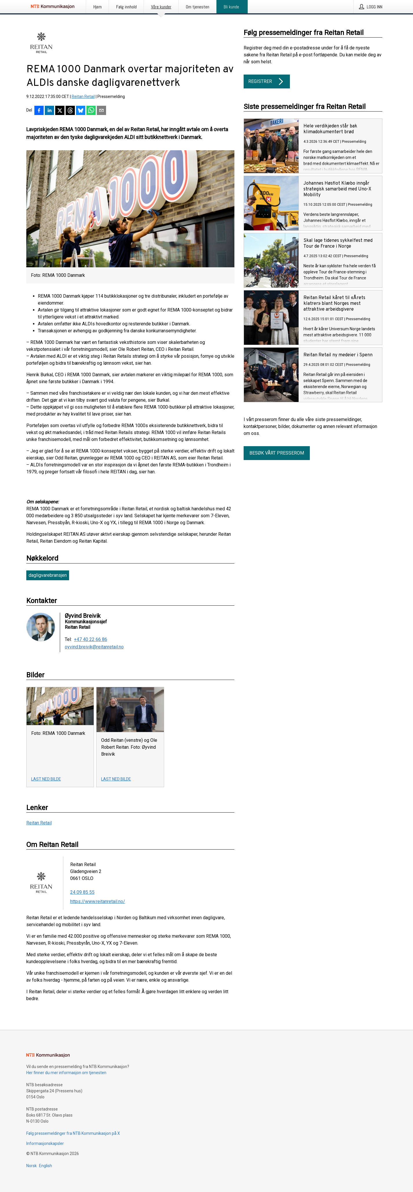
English (45, 1165)
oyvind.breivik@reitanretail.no (94, 647)
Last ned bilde (46, 779)
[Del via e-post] (101, 111)
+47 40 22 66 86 (90, 639)
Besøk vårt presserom (276, 453)
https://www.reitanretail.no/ (97, 901)
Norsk (31, 1165)
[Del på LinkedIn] (49, 111)
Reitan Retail (83, 96)
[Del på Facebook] (39, 111)
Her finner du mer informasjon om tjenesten (66, 1072)
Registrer (266, 81)
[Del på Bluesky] (80, 111)
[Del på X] (59, 111)
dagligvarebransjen (48, 575)
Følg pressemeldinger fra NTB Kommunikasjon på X (73, 1133)
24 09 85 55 (82, 892)
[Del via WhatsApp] (91, 111)
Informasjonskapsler (45, 1143)
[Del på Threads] (70, 111)
